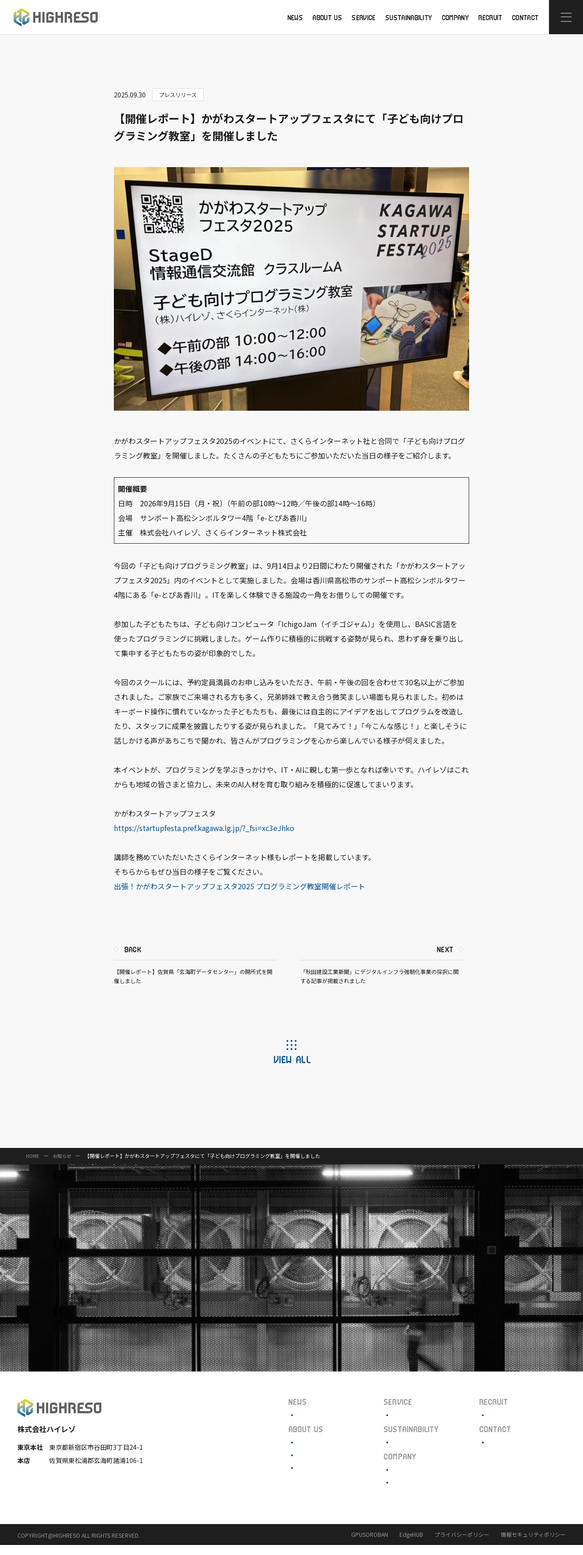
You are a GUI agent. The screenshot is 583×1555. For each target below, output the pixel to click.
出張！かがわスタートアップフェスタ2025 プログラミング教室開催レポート (242, 896)
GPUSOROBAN (369, 1544)
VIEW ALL (292, 1069)
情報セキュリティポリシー (533, 1544)
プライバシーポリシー (462, 1544)
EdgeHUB (411, 1544)
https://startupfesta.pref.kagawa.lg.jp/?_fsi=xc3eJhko (207, 837)
